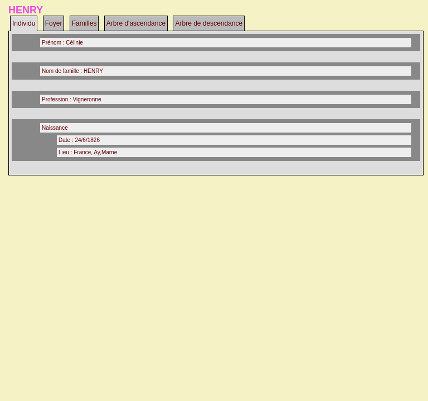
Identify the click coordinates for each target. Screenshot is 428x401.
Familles (84, 23)
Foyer (53, 23)
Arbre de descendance (208, 23)
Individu (23, 23)
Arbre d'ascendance (136, 23)
